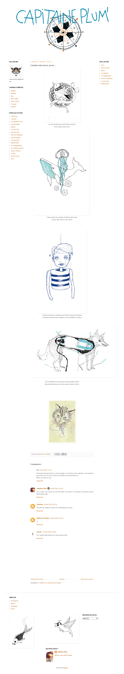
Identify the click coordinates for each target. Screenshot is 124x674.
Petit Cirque (15, 101)
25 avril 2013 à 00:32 (49, 532)
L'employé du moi (17, 121)
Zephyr (13, 107)
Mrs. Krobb (14, 99)
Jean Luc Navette (107, 78)
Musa (103, 70)
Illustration (14, 601)
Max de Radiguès (17, 135)
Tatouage (14, 606)
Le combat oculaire (17, 148)
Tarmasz (13, 104)
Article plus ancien (87, 579)
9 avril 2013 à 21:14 (57, 488)
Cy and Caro (105, 81)
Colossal (13, 119)
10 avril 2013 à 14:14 (56, 518)
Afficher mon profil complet (63, 655)
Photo (13, 603)
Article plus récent (37, 579)
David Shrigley (15, 137)
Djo (12, 96)
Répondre (40, 481)
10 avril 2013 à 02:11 (50, 504)
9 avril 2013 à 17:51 (45, 470)
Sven (102, 65)
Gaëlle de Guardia (43, 518)
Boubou (13, 93)
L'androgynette (106, 76)
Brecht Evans (15, 156)
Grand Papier (15, 124)
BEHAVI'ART (15, 143)
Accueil (62, 579)
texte (13, 609)
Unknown (40, 504)
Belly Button (105, 84)
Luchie (13, 153)
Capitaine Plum (42, 488)
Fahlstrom (14, 116)
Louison (39, 532)
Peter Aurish (105, 68)
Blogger (65, 668)
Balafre (13, 91)
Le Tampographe (16, 145)
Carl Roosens (15, 140)
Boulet (13, 127)
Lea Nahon (104, 73)
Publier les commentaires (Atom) (50, 583)
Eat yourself (15, 132)
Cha (12, 159)
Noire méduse (16, 151)
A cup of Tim (15, 129)
